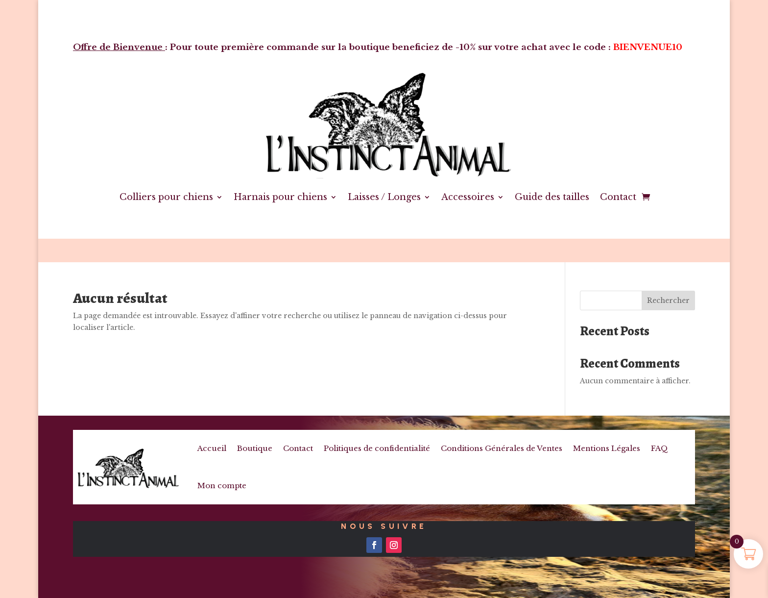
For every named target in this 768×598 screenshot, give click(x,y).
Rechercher (668, 300)
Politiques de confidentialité (377, 448)
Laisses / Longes (384, 197)
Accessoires (467, 197)
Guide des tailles (552, 197)
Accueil (211, 448)
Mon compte (221, 485)
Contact (618, 197)
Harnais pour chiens (280, 197)
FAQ (659, 448)
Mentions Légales (606, 448)
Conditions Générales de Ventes (501, 448)
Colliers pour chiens (166, 197)
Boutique (254, 448)
